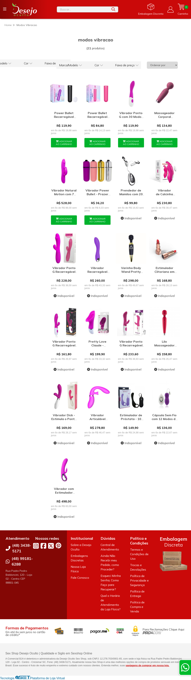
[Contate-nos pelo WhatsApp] (185, 667)
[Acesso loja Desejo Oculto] (170, 9)
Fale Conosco (80, 577)
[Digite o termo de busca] (83, 9)
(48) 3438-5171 (21, 548)
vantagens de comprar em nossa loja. (147, 665)
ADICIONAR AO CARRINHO (64, 143)
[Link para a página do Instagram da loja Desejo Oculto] (36, 546)
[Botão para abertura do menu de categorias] (5, 9)
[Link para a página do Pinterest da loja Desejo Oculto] (58, 545)
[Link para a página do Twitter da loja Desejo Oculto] (51, 546)
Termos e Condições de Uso (139, 554)
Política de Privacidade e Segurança (139, 580)
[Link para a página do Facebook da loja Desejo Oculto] (43, 546)
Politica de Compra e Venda (137, 606)
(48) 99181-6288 (22, 561)
